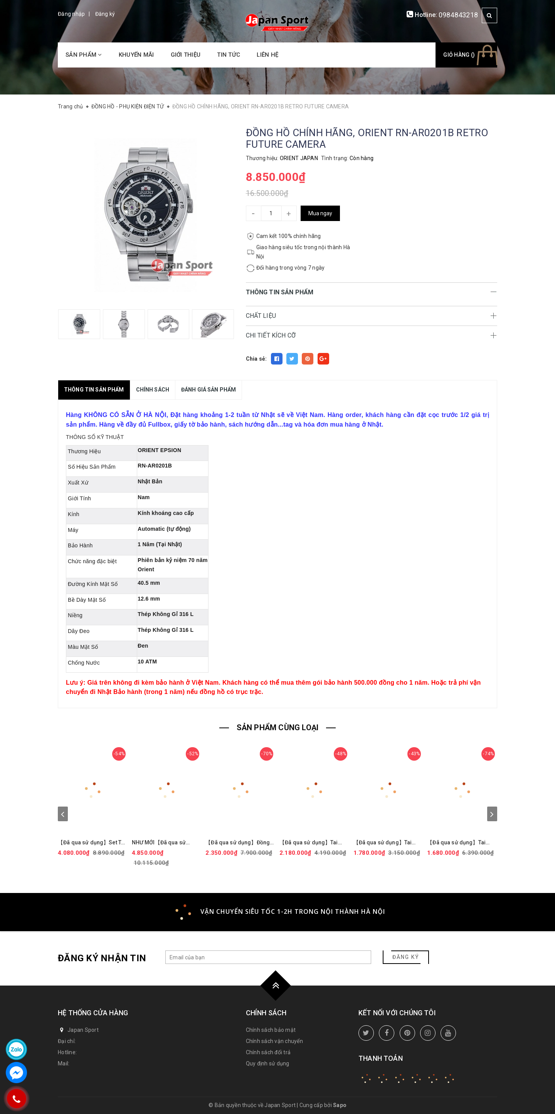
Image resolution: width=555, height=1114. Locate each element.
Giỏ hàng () (459, 55)
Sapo (339, 1105)
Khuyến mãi (136, 54)
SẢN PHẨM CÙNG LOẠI (278, 727)
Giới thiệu (186, 54)
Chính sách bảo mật (271, 1030)
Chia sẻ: (256, 359)
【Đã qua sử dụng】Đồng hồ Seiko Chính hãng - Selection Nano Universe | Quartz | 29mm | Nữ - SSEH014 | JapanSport (238, 842)
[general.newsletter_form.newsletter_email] (268, 957)
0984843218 (458, 15)
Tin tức (228, 54)
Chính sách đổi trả (268, 1052)
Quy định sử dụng (267, 1063)
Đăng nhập (71, 14)
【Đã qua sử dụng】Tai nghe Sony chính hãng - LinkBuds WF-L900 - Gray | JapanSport (386, 842)
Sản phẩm (84, 54)
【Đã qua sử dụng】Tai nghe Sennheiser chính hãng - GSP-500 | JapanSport (456, 842)
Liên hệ (267, 54)
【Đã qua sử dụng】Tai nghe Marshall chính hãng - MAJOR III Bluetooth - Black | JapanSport (314, 842)
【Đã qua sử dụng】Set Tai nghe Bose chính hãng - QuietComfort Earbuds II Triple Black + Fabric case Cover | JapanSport (92, 842)
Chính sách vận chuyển (274, 1041)
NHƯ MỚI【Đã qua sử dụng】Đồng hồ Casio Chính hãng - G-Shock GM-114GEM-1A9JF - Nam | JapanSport (166, 842)
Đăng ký (105, 14)
